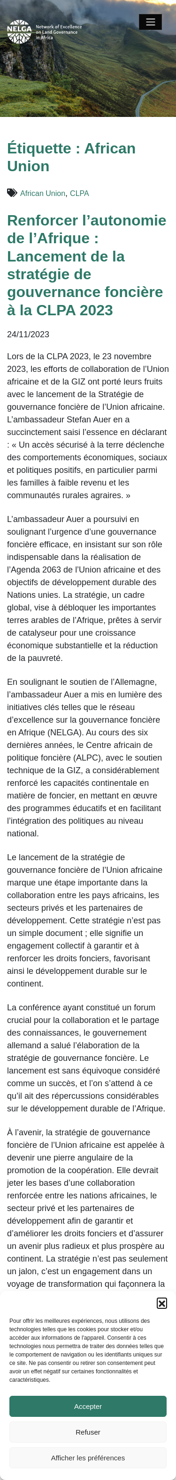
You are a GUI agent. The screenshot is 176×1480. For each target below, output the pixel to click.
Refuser (88, 1432)
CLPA (79, 193)
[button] (162, 1302)
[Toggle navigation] (150, 22)
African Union (42, 193)
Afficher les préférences (88, 1458)
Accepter (88, 1406)
